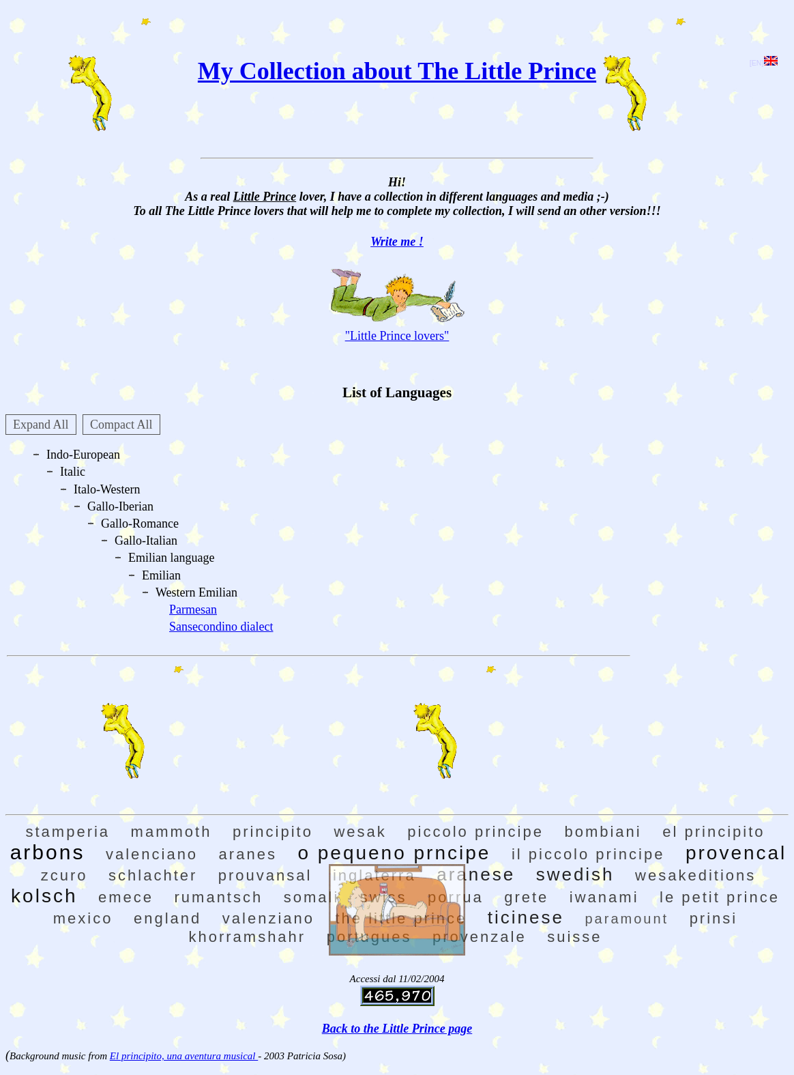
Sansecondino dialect (221, 626)
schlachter (152, 875)
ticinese (526, 917)
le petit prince (720, 897)
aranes (248, 854)
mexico (83, 918)
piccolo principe (475, 831)
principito (273, 831)
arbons (47, 852)
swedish (575, 874)
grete (526, 897)
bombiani (602, 831)
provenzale (479, 936)
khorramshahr (247, 936)
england (167, 918)
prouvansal (265, 875)
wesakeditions (695, 875)
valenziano (268, 918)
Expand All (41, 424)
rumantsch (219, 897)
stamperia (68, 831)
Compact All (121, 424)
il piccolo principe (588, 854)
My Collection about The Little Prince (397, 71)
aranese (476, 874)
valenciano (152, 854)
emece (125, 897)
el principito (713, 831)
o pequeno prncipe (393, 852)
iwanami (604, 897)
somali (312, 897)
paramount (627, 918)
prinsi (714, 918)
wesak (360, 831)
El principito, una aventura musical (184, 1055)
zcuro (64, 875)
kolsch (44, 895)
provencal (736, 852)
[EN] (764, 63)
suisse (574, 936)
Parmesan (193, 609)
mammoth (171, 831)
